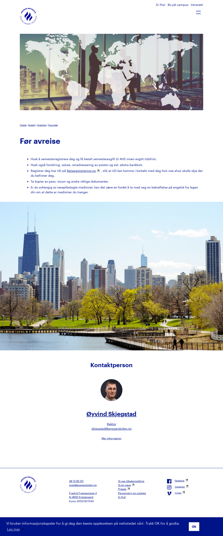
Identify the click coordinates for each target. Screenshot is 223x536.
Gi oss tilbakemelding (131, 481)
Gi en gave (124, 484)
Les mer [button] (13, 529)
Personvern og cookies (132, 493)
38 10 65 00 (76, 481)
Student (31, 125)
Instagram (176, 487)
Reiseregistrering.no (81, 171)
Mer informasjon (111, 438)
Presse (122, 488)
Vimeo (174, 493)
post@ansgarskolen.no (83, 484)
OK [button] (194, 526)
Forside (23, 125)
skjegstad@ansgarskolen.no (111, 428)
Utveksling (41, 125)
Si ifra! (161, 5)
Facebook (175, 481)
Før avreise (53, 125)
